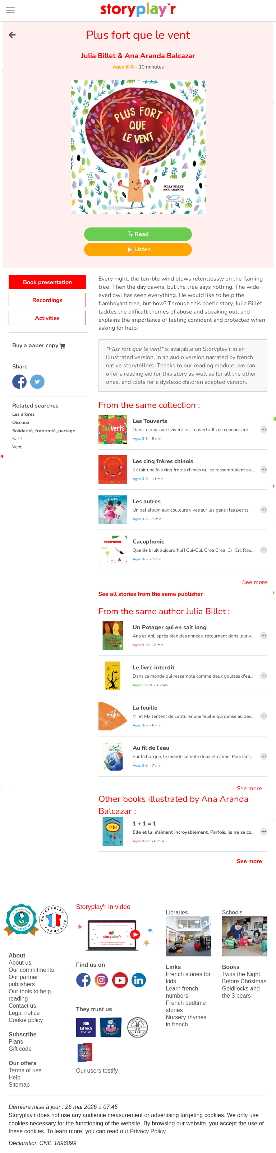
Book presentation (47, 282)
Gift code (20, 1049)
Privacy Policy (147, 1131)
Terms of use (25, 1070)
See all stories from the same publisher (150, 594)
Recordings (47, 300)
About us (20, 963)
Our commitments (31, 970)
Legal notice (24, 1013)
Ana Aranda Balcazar (159, 56)
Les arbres (23, 414)
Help (14, 1077)
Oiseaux (20, 422)
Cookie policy (26, 1020)
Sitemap (19, 1085)
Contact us (22, 1006)
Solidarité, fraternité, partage (43, 431)
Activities (47, 318)
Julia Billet (99, 56)
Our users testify (97, 1071)
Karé (17, 439)
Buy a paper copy (38, 345)
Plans (16, 1042)
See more (254, 582)
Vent (17, 447)
